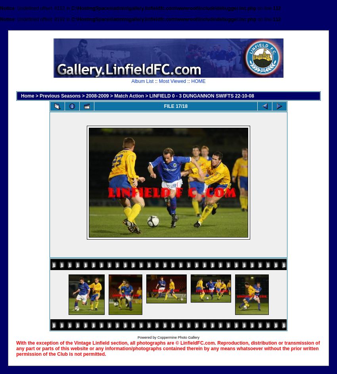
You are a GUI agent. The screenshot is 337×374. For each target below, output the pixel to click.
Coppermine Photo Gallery (178, 337)
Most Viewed (172, 81)
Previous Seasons (60, 96)
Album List (142, 81)
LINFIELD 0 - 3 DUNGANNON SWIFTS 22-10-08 (201, 96)
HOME (198, 81)
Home (27, 96)
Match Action (129, 96)
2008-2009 (97, 96)
